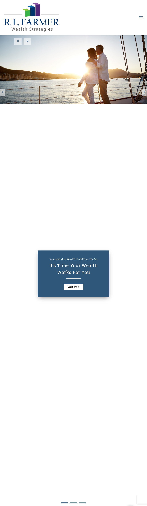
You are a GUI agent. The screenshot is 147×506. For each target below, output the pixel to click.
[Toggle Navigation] (141, 17)
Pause (18, 41)
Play (27, 41)
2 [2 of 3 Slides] (73, 503)
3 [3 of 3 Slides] (82, 503)
